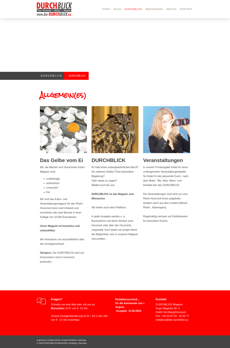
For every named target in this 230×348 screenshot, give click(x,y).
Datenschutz (54, 340)
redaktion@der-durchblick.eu (172, 319)
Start (106, 9)
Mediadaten (154, 9)
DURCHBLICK (133, 9)
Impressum (42, 340)
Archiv (171, 9)
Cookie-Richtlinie (69, 340)
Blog (118, 9)
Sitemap (82, 340)
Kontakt (186, 9)
